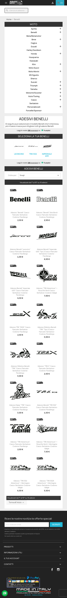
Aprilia (34, 29)
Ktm (34, 64)
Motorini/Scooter (34, 93)
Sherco (34, 78)
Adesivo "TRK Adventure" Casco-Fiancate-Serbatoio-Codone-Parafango (20, 444)
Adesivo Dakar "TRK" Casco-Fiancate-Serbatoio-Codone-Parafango (20, 407)
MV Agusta (34, 75)
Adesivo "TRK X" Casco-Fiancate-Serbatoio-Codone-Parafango (47, 368)
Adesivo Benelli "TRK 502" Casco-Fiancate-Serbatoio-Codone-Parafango (47, 407)
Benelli (34, 32)
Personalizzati (33, 107)
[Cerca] (16, 10)
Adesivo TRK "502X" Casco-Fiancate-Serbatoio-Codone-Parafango (20, 329)
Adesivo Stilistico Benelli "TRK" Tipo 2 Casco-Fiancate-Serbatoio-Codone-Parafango (47, 330)
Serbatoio (33, 103)
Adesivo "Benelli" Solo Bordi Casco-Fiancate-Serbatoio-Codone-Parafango (47, 214)
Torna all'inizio (17, 502)
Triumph (34, 85)
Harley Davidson (34, 50)
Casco (34, 100)
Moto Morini (34, 71)
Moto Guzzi (34, 68)
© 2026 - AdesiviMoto (33, 595)
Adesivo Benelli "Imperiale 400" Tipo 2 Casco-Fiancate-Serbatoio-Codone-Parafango (47, 252)
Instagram (58, 569)
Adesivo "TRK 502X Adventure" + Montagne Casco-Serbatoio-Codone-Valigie (46, 484)
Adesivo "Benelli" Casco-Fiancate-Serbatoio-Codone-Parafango (20, 214)
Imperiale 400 (47, 155)
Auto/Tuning (33, 96)
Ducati (34, 46)
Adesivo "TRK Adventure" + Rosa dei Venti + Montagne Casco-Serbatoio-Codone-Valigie (46, 445)
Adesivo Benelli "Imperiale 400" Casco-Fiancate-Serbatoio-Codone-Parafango (20, 291)
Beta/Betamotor (34, 36)
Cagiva (34, 43)
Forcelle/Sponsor (34, 110)
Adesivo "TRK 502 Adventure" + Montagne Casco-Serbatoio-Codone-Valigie (20, 484)
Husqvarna (34, 57)
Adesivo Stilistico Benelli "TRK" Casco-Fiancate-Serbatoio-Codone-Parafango (20, 369)
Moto (33, 24)
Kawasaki (34, 61)
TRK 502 (33, 154)
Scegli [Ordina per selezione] (39, 175)
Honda (34, 54)
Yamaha (33, 89)
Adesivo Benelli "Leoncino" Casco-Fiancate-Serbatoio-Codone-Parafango (20, 251)
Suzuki (34, 82)
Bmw (34, 39)
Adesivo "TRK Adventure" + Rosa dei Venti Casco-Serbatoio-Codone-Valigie (46, 290)
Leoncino (19, 154)
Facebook (52, 569)
